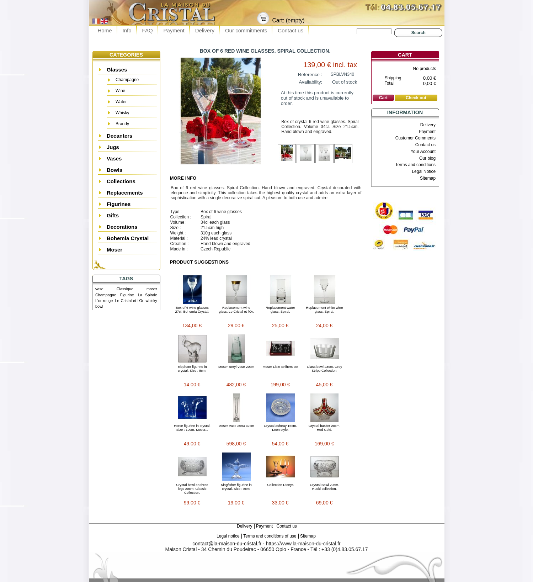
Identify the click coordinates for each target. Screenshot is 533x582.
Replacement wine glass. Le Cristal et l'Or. (236, 309)
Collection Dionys (280, 485)
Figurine (127, 295)
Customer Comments (415, 138)
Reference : (310, 74)
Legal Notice (424, 171)
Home (105, 30)
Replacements (125, 193)
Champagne (127, 79)
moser (151, 289)
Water (121, 101)
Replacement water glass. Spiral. (280, 309)
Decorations (122, 227)
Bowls (114, 170)
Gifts (113, 215)
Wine (120, 90)
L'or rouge (104, 300)
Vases (114, 158)
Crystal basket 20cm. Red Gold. (325, 428)
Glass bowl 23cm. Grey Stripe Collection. (324, 368)
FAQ (147, 30)
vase (99, 289)
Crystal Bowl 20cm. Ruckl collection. (324, 487)
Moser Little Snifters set (280, 367)
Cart (405, 55)
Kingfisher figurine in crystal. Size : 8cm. (236, 487)
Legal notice (228, 536)
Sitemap (428, 178)
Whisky (122, 112)
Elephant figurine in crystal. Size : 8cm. (192, 368)
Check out (416, 97)
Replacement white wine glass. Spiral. (324, 309)
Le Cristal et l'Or (129, 300)
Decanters (120, 136)
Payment (174, 30)
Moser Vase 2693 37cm (236, 426)
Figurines (119, 204)
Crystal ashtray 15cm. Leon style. (280, 428)
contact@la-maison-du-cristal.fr (226, 543)
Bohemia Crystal (128, 238)
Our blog (427, 158)
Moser (114, 250)
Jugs (113, 147)
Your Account (423, 151)
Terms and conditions (415, 164)
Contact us (290, 30)
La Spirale (147, 295)
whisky (151, 300)
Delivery (204, 30)
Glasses (117, 70)
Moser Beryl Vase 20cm (236, 367)
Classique (125, 289)
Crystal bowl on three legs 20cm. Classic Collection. (192, 488)
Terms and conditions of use (269, 536)
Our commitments (246, 30)
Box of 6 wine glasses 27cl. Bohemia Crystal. (192, 309)
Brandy (122, 123)
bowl (99, 306)
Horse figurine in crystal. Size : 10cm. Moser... (192, 428)
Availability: (311, 82)
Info (127, 30)
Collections (121, 181)
